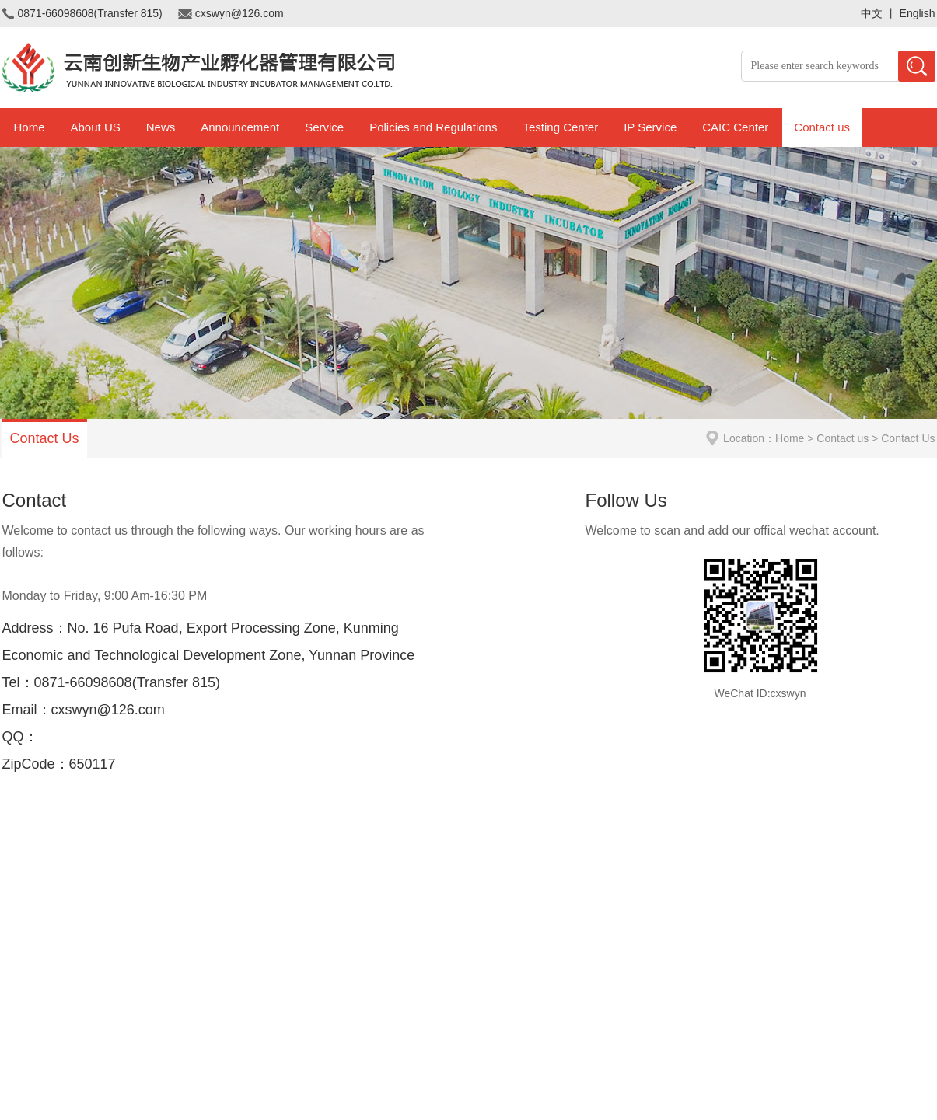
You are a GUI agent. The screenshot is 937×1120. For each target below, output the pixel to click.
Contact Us (44, 438)
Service (324, 127)
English (917, 13)
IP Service (650, 127)
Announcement (240, 127)
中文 (872, 13)
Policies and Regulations (433, 127)
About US (96, 127)
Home (29, 127)
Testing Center (560, 127)
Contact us (822, 127)
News (161, 127)
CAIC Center (735, 127)
